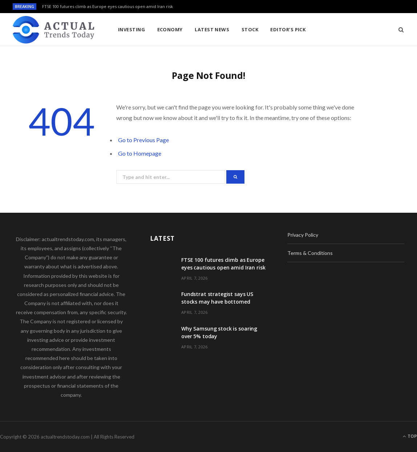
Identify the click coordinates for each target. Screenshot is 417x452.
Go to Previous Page (143, 139)
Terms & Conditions (310, 253)
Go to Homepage (139, 153)
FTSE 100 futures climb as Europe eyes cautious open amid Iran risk (107, 6)
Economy (170, 29)
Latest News (212, 29)
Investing (131, 29)
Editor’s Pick (287, 29)
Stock (250, 29)
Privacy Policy (302, 235)
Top (410, 436)
